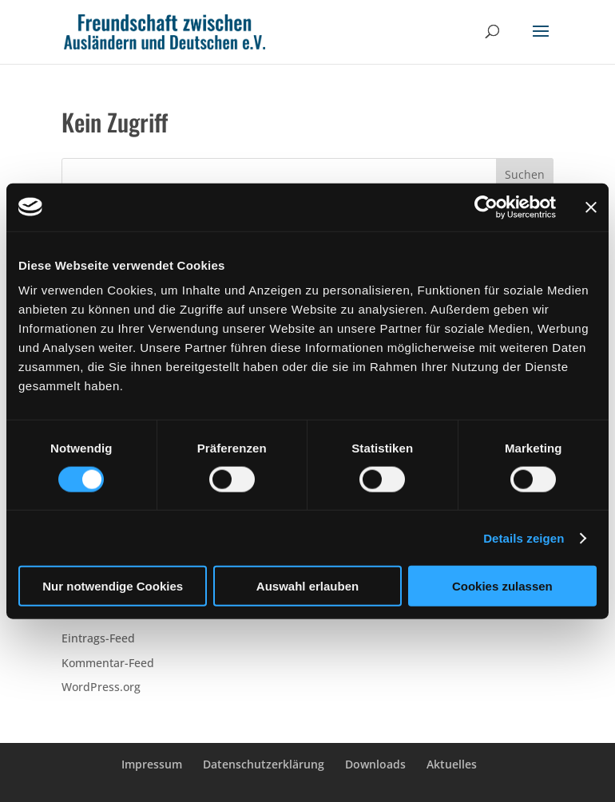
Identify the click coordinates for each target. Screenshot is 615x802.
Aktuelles (452, 764)
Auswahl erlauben (307, 586)
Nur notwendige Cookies (112, 586)
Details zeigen (523, 537)
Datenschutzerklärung (263, 764)
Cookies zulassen (502, 586)
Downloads (375, 764)
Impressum (151, 764)
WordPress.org (101, 686)
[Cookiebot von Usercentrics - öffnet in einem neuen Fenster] (486, 207)
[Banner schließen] (591, 206)
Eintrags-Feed (98, 638)
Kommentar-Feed (108, 662)
